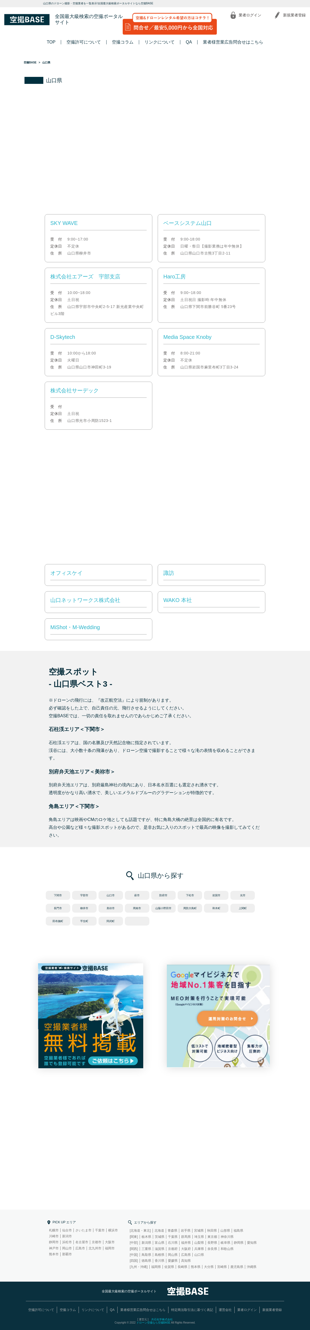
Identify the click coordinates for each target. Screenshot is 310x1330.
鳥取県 (146, 1255)
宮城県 (199, 1230)
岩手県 (186, 1230)
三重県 (146, 1249)
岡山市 (67, 1248)
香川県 (159, 1261)
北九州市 (95, 1248)
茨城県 (159, 1237)
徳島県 (146, 1261)
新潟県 (146, 1243)
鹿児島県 (236, 1267)
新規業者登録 (294, 15)
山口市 (111, 895)
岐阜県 (225, 1243)
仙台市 (67, 1230)
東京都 (212, 1237)
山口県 (199, 1255)
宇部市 (84, 895)
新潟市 (67, 1236)
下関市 (58, 895)
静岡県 (239, 1243)
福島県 (238, 1230)
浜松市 (67, 1242)
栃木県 (146, 1237)
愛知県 (252, 1243)
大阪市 (110, 1242)
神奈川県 (227, 1237)
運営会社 (225, 1310)
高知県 (186, 1261)
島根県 (159, 1255)
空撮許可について (83, 42)
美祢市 (111, 908)
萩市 (137, 895)
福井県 (186, 1243)
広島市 (80, 1248)
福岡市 (110, 1248)
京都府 (173, 1249)
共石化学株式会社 (162, 1319)
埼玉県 (199, 1237)
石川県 (173, 1243)
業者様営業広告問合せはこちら (233, 42)
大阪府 (186, 1249)
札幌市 (54, 1230)
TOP (51, 42)
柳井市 (84, 908)
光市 (242, 895)
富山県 (159, 1243)
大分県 (209, 1267)
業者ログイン (250, 15)
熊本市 (54, 1254)
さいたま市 (83, 1230)
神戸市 (54, 1248)
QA (189, 42)
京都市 (96, 1242)
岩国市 (216, 895)
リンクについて (160, 42)
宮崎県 (222, 1267)
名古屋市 (81, 1242)
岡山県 (173, 1255)
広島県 (186, 1255)
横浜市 (113, 1230)
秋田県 (212, 1230)
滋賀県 (159, 1249)
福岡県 (156, 1267)
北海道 (159, 1230)
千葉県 (173, 1237)
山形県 (225, 1230)
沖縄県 (251, 1267)
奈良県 (212, 1249)
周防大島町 (190, 908)
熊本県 (195, 1267)
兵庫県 (199, 1249)
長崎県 (182, 1267)
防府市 (163, 895)
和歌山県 (227, 1249)
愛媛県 (173, 1261)
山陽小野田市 (163, 908)
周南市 (137, 908)
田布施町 (57, 921)
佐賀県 (169, 1267)
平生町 (84, 921)
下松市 (190, 895)
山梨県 (199, 1243)
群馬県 (186, 1237)
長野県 (212, 1243)
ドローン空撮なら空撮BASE (153, 1322)
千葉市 (100, 1230)
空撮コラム (122, 42)
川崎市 (54, 1236)
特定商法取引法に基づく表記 (192, 1310)
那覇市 (67, 1254)
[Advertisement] (155, 149)
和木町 (216, 908)
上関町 (243, 908)
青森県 (172, 1230)
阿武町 (111, 921)
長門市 (58, 908)
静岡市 (54, 1242)
